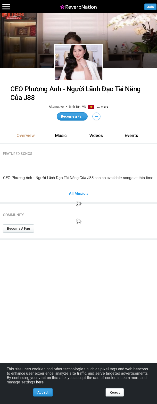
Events (131, 135)
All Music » (78, 193)
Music (61, 135)
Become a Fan (72, 116)
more (104, 106)
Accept (43, 392)
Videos (96, 135)
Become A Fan (18, 228)
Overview (26, 135)
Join (150, 6)
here (40, 382)
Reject (115, 392)
